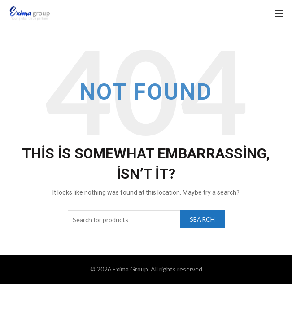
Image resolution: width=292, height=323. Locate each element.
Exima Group (130, 269)
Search (202, 219)
